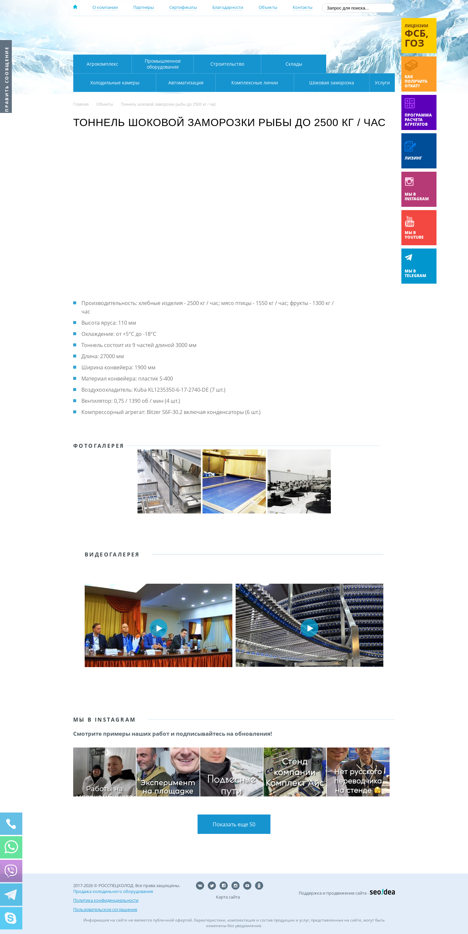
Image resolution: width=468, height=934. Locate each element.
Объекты (268, 7)
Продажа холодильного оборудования (113, 892)
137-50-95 (342, 27)
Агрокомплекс (102, 64)
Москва (188, 27)
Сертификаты (183, 7)
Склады (294, 64)
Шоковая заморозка (309, 82)
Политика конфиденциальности (105, 900)
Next (385, 628)
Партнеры (143, 7)
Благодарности (227, 7)
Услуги (377, 82)
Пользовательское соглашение (105, 908)
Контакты (302, 7)
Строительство (227, 64)
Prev (83, 628)
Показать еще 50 (234, 824)
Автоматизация (113, 82)
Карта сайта (228, 898)
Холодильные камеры (360, 64)
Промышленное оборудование (163, 64)
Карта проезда (201, 47)
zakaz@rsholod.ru (352, 46)
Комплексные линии (205, 82)
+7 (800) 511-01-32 (342, 36)
